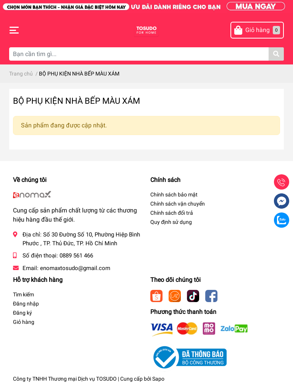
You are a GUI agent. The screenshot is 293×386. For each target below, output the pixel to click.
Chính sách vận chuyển (177, 204)
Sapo (158, 379)
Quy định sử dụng (171, 222)
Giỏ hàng (23, 322)
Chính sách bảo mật (174, 194)
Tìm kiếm (23, 294)
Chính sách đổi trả (171, 213)
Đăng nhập (26, 304)
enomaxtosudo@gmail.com (75, 268)
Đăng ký (22, 313)
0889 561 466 (76, 255)
